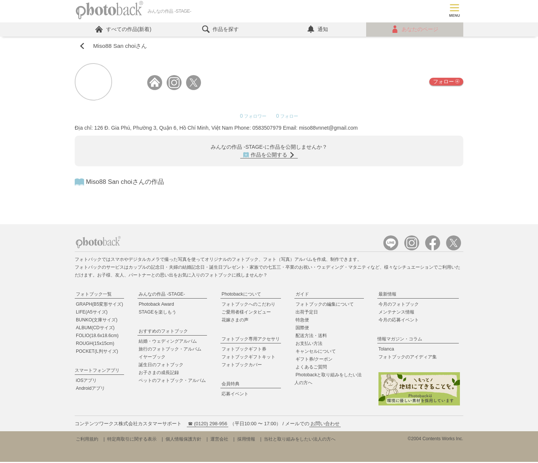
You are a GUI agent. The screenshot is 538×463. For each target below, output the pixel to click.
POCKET (97, 352)
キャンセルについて (316, 352)
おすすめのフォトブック (163, 332)
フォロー (446, 82)
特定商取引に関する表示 (132, 440)
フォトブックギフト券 (244, 350)
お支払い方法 (309, 344)
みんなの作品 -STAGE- (162, 295)
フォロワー (254, 117)
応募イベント (235, 395)
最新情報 (387, 295)
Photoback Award (156, 305)
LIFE (92, 313)
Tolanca (386, 350)
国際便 (302, 328)
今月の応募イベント (398, 321)
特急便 (302, 321)
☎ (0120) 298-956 (208, 424)
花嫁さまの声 (235, 321)
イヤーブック (152, 358)
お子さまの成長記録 (159, 373)
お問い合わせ (325, 424)
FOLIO (97, 336)
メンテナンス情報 (396, 313)
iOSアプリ (86, 381)
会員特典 (230, 385)
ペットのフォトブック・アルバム (172, 381)
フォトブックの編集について (325, 305)
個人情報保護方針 (183, 440)
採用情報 (246, 440)
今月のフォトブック (398, 305)
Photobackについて (241, 295)
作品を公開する (269, 156)
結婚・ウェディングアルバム (168, 342)
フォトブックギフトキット (248, 358)
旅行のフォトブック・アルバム (170, 350)
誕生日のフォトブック (161, 365)
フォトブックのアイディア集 (407, 358)
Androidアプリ (90, 389)
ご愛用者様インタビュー (246, 313)
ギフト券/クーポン (314, 360)
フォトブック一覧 (94, 295)
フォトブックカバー (242, 365)
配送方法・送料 (311, 336)
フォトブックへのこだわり (248, 305)
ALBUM (95, 328)
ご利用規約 (87, 440)
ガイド (302, 295)
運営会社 (219, 440)
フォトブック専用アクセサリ (251, 340)
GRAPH (99, 305)
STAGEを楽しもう (157, 313)
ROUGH (95, 344)
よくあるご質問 (311, 368)
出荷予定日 (307, 313)
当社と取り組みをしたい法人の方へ (300, 440)
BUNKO (96, 321)
